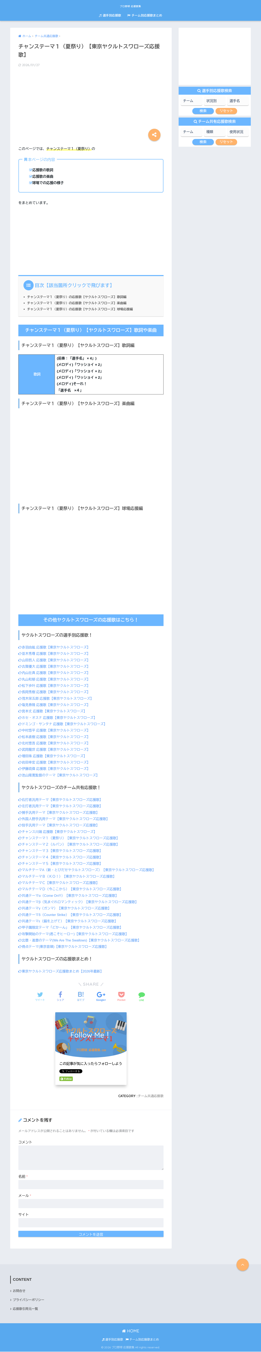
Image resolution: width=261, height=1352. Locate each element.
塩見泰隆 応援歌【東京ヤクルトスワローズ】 (55, 705)
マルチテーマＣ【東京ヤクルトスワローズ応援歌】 (60, 883)
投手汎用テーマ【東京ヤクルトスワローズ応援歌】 (60, 825)
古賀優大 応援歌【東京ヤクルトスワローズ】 (55, 666)
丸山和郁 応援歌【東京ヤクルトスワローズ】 (55, 679)
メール (24, 1196)
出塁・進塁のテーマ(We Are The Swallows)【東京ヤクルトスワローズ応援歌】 (81, 940)
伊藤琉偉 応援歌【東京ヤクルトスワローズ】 (55, 769)
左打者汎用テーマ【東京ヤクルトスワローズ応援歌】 (62, 806)
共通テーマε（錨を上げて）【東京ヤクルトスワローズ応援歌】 (69, 921)
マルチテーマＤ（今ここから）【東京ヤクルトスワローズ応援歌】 (72, 889)
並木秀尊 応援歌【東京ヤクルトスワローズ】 (55, 654)
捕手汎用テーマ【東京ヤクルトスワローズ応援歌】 (60, 812)
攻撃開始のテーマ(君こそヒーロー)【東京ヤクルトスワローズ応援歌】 (75, 934)
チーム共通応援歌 (150, 1096)
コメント (25, 1142)
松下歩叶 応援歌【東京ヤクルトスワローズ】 (55, 686)
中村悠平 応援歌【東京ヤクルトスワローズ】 (55, 730)
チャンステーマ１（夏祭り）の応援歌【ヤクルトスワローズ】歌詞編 (78, 297)
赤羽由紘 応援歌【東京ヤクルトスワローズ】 (55, 647)
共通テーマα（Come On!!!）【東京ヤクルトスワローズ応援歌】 (70, 896)
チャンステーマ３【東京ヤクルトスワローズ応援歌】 (62, 851)
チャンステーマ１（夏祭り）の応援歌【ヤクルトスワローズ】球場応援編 (81, 309)
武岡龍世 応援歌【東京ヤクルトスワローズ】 (55, 749)
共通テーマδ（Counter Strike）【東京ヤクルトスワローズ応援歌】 (72, 915)
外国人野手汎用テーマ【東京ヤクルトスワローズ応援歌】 (65, 819)
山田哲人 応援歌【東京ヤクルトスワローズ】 (55, 660)
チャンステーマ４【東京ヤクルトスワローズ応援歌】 (62, 857)
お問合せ (19, 1291)
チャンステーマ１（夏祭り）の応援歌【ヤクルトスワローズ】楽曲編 (78, 303)
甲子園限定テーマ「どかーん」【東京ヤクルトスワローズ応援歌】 (72, 927)
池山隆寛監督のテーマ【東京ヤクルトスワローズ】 (60, 775)
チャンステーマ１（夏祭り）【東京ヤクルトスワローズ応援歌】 (70, 838)
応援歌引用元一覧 (26, 1309)
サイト (23, 1215)
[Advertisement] (91, 102)
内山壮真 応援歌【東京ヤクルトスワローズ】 (55, 673)
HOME (130, 1331)
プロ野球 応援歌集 (130, 5)
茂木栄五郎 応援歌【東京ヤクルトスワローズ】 (57, 698)
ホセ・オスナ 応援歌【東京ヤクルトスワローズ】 (59, 718)
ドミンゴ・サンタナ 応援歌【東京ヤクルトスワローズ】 (64, 724)
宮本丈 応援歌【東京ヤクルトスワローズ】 (53, 711)
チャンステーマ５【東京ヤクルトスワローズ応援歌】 (62, 864)
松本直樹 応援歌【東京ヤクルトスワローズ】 (55, 737)
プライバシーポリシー (29, 1300)
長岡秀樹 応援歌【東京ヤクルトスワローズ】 (55, 692)
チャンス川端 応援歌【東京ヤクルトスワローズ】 (59, 832)
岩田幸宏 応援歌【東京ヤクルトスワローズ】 (55, 762)
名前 (23, 1177)
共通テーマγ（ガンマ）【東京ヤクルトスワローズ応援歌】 (66, 908)
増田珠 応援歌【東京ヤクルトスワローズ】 (53, 756)
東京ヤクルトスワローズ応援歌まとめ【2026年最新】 (62, 971)
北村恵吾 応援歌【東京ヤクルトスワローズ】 (55, 743)
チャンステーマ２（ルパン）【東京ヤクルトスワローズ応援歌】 (70, 844)
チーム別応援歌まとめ (144, 15)
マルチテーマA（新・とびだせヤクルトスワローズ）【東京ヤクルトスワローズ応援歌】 (89, 870)
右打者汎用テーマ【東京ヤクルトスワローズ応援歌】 (62, 800)
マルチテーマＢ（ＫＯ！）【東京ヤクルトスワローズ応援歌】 (68, 876)
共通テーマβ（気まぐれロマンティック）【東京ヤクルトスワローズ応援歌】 (80, 902)
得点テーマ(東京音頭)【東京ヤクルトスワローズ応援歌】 (64, 947)
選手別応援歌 (110, 15)
